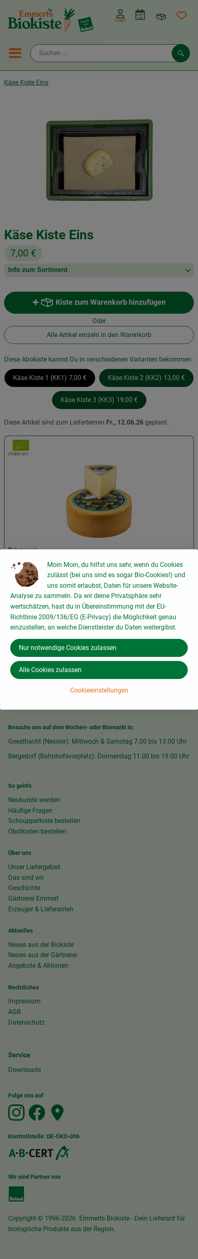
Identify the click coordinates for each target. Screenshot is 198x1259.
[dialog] (99, 629)
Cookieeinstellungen (99, 690)
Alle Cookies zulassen (50, 670)
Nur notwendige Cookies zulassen (67, 648)
